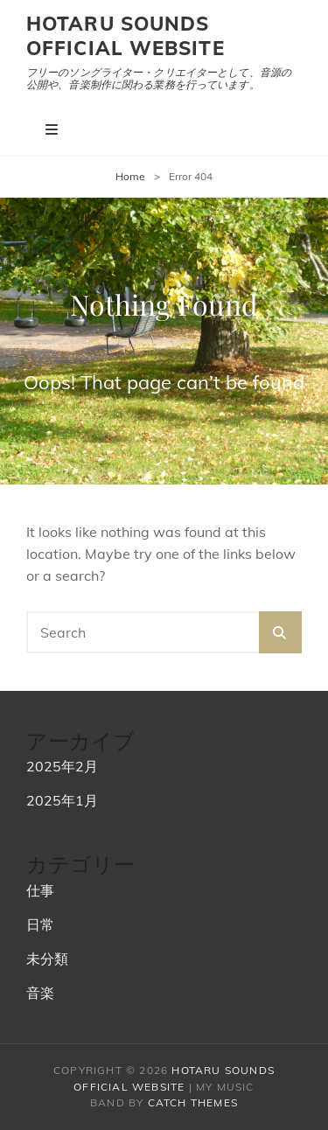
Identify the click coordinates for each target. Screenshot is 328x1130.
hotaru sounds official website (125, 35)
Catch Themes (193, 1102)
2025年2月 (62, 766)
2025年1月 (62, 800)
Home (130, 176)
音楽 (40, 992)
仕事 (40, 890)
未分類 (47, 958)
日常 (40, 924)
